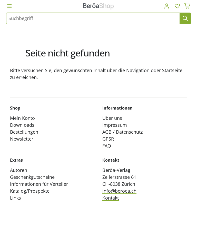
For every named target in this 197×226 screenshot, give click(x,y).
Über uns (112, 118)
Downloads (22, 125)
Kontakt (110, 198)
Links (15, 198)
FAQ (106, 146)
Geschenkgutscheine (32, 177)
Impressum (114, 125)
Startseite (172, 70)
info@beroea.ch (119, 191)
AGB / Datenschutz (122, 132)
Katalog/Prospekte (30, 191)
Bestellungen (24, 132)
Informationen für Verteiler (39, 184)
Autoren (18, 170)
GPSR (108, 139)
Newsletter (21, 139)
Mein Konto (22, 118)
